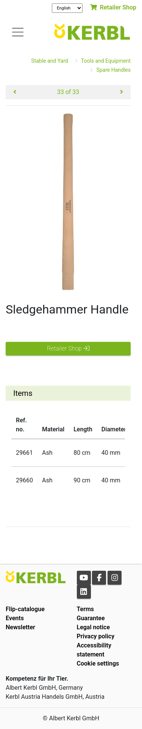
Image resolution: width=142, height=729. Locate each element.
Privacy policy (96, 636)
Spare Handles (113, 70)
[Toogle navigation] (18, 31)
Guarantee (91, 618)
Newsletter (20, 627)
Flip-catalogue (25, 609)
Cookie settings (98, 663)
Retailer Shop (113, 7)
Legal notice (93, 627)
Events (15, 618)
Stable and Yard (49, 61)
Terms (85, 609)
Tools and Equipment (106, 61)
